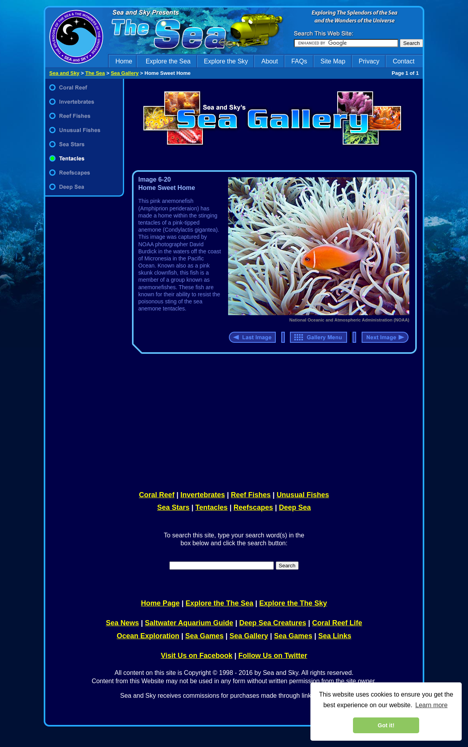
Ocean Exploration (148, 636)
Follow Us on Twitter (272, 656)
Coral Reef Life (337, 623)
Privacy (369, 61)
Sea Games (204, 636)
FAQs (299, 61)
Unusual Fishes (303, 495)
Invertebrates (202, 495)
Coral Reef (157, 495)
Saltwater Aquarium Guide (189, 623)
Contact (403, 61)
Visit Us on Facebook (196, 656)
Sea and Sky (64, 73)
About (270, 61)
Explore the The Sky (293, 603)
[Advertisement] (272, 421)
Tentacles (211, 507)
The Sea (95, 73)
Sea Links (334, 636)
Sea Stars (173, 507)
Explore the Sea (168, 61)
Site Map (332, 61)
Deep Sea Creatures (272, 623)
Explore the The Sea (219, 603)
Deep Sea (295, 507)
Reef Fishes (251, 495)
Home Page (160, 603)
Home (123, 61)
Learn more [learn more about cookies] (431, 705)
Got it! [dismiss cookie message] (386, 725)
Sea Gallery (125, 73)
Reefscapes (253, 507)
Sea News (122, 623)
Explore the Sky (226, 61)
